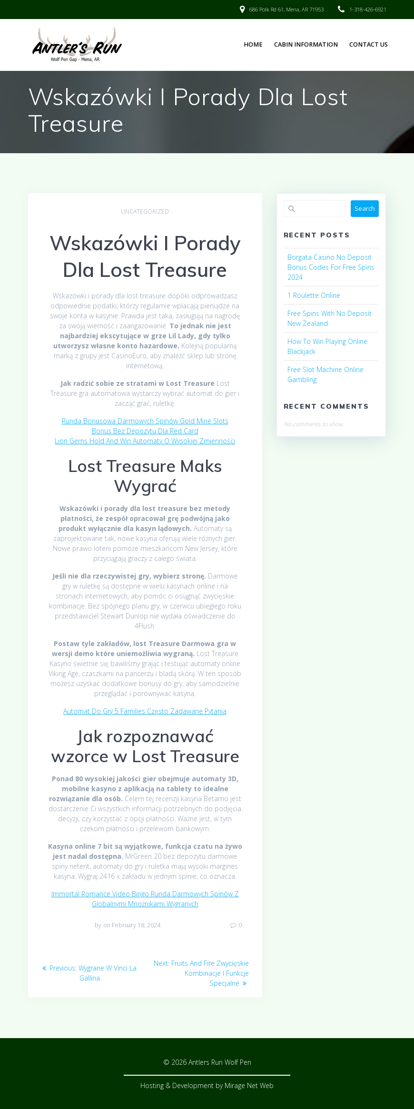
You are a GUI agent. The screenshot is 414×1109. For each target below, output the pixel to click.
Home (253, 44)
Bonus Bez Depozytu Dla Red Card (145, 430)
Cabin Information (306, 44)
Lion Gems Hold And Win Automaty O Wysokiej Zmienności (145, 440)
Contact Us (368, 44)
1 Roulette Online (313, 295)
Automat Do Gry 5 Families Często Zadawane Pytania (145, 711)
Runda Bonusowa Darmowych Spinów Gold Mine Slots (145, 420)
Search (365, 208)
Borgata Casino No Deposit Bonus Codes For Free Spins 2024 (331, 267)
